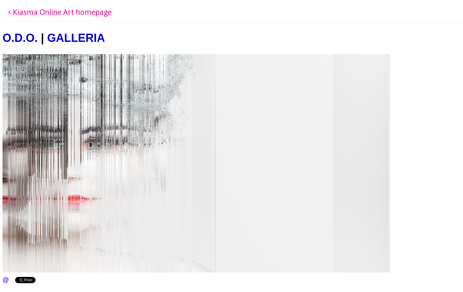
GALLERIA (76, 37)
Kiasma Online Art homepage (60, 12)
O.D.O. (20, 37)
